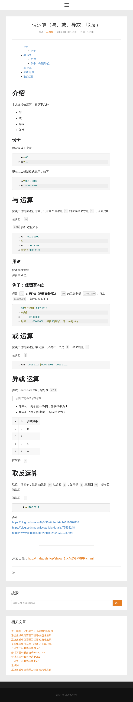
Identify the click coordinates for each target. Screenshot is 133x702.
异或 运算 (29, 72)
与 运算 (28, 55)
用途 (33, 59)
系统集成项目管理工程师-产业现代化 (31, 644)
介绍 (26, 46)
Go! (117, 603)
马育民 (50, 32)
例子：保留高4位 (40, 63)
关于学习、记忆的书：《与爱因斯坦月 (32, 631)
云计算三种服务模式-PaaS (25, 656)
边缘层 (15, 665)
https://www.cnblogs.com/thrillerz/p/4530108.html (42, 532)
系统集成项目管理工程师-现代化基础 (31, 669)
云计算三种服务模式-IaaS (25, 661)
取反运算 (28, 76)
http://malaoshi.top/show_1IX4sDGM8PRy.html (61, 558)
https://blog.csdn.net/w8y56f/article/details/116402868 (45, 522)
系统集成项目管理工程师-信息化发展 (31, 635)
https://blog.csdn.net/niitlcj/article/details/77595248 (43, 527)
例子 (33, 50)
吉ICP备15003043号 (66, 694)
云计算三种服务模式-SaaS (25, 648)
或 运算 (28, 67)
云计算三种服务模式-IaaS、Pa (28, 652)
